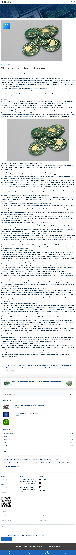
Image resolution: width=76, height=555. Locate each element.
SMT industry (56, 456)
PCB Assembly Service (38, 439)
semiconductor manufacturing (11, 466)
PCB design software (10, 365)
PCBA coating (21, 365)
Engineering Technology (38, 433)
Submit (7, 539)
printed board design (62, 367)
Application (3, 482)
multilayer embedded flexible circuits (42, 459)
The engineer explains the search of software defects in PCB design (22, 382)
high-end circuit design (66, 365)
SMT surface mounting (44, 456)
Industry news (38, 445)
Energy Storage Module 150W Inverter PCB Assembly (17, 459)
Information (4, 487)
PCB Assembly (54, 365)
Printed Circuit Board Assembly (46, 367)
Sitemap (58, 546)
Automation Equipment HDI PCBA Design (38, 365)
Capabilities (4, 484)
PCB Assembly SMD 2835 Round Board (50, 462)
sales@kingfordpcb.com (29, 479)
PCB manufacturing (38, 442)
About (2, 490)
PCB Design (38, 436)
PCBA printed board (10, 367)
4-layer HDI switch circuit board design (27, 367)
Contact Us (3, 492)
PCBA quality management (11, 462)
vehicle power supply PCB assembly (29, 462)
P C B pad (56, 459)
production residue (9, 370)
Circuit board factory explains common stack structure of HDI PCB (50, 382)
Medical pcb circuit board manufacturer (14, 456)
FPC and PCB (65, 462)
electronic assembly (31, 456)
